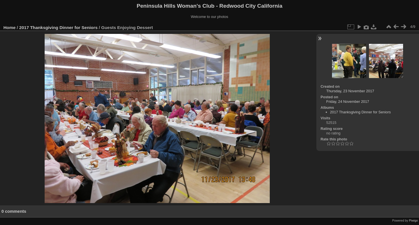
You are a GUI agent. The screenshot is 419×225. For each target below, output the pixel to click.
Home (9, 27)
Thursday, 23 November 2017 (350, 91)
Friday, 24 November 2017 (347, 101)
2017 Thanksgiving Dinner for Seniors (58, 27)
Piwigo (413, 220)
